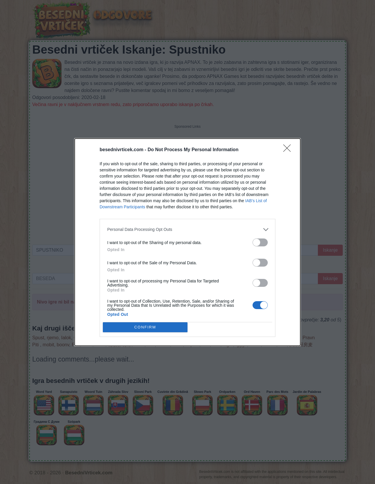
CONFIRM (145, 327)
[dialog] (187, 242)
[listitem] (187, 229)
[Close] (288, 150)
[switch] (260, 242)
